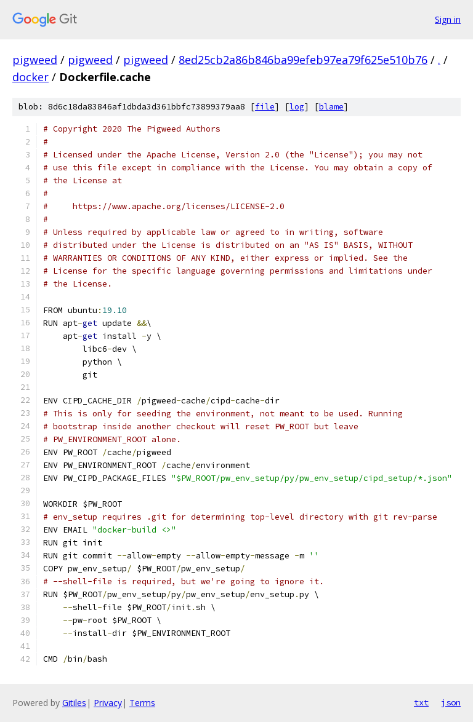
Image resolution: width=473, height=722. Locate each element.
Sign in (448, 19)
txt (421, 702)
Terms (142, 702)
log (296, 106)
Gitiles (74, 702)
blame (331, 106)
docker (30, 76)
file (265, 106)
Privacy (108, 702)
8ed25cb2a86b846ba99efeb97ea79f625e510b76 (303, 59)
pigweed (34, 59)
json (451, 702)
